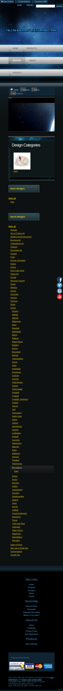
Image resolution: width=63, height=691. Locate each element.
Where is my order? (32, 615)
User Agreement (31, 634)
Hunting (15, 430)
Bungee (15, 355)
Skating (15, 500)
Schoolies (14, 294)
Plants (13, 284)
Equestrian (16, 372)
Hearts (13, 264)
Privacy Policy (31, 631)
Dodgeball (16, 369)
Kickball (15, 436)
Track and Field (18, 524)
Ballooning (16, 321)
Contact (17, 73)
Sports (36, 90)
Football (15, 396)
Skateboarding (18, 496)
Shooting (15, 493)
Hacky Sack (17, 416)
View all (12, 198)
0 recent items (24, 2)
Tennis (14, 520)
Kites (16, 171)
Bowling (15, 345)
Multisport (16, 453)
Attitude (15, 318)
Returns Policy (31, 606)
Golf (13, 409)
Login (19, 5)
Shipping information (31, 612)
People (13, 277)
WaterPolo (16, 534)
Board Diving (17, 342)
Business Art (15, 240)
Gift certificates (31, 644)
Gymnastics (17, 413)
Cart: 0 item (8, 2)
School (13, 291)
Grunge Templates (18, 260)
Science (13, 298)
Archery (15, 311)
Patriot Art (14, 274)
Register (30, 5)
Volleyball (16, 527)
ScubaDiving (17, 490)
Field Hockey (17, 382)
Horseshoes (17, 426)
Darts (14, 365)
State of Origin (16, 545)
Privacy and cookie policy (31, 679)
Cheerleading (17, 359)
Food (12, 257)
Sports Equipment (19, 513)
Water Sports (17, 530)
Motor (14, 450)
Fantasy (13, 254)
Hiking (14, 420)
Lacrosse (16, 440)
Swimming (16, 517)
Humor (13, 267)
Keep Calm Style (17, 271)
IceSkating (16, 433)
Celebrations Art (17, 243)
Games (15, 406)
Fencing (15, 379)
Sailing (15, 486)
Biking (14, 335)
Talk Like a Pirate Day (19, 548)
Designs (17, 60)
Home (15, 48)
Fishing (15, 386)
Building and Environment (20, 237)
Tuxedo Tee (15, 555)
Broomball (16, 352)
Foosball (15, 392)
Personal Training (17, 281)
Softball (15, 510)
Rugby (14, 480)
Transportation (16, 551)
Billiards (15, 338)
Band (14, 325)
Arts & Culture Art (17, 233)
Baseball (15, 328)
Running (15, 483)
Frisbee (15, 403)
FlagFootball (17, 389)
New (12, 202)
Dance (14, 362)
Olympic (15, 457)
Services (13, 301)
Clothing (13, 247)
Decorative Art (16, 250)
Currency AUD (41, 2)
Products (32, 48)
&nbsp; (22, 161)
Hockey (15, 423)
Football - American (20, 399)
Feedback (31, 628)
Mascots (15, 447)
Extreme (15, 376)
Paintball (15, 460)
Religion (13, 287)
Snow (14, 503)
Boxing (15, 348)
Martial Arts (16, 443)
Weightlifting (17, 537)
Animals (13, 230)
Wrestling (16, 540)
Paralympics (17, 464)
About (32, 60)
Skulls (12, 304)
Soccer (15, 507)
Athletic (15, 315)
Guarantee (31, 609)
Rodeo (14, 476)
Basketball (16, 332)
